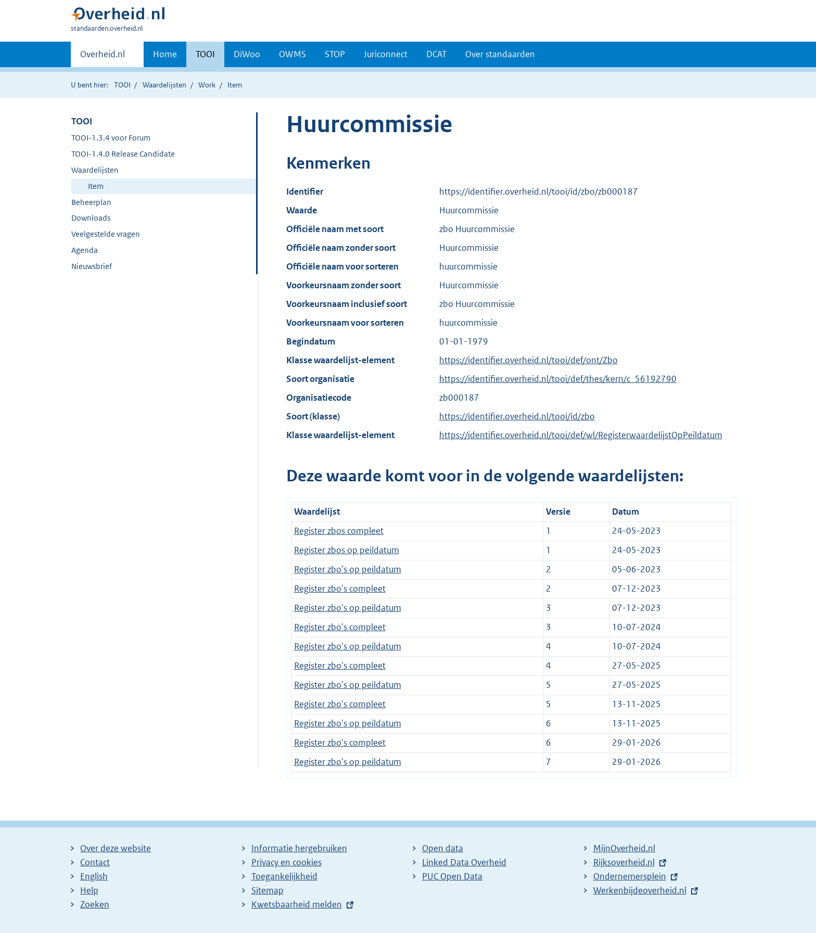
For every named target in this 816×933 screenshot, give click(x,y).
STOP (335, 54)
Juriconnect (385, 54)
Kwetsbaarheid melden (296, 904)
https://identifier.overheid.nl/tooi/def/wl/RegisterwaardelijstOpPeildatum (580, 435)
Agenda (84, 250)
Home (165, 54)
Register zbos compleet (339, 530)
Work (206, 85)
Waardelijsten (164, 85)
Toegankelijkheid (284, 876)
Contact (95, 862)
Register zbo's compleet (340, 588)
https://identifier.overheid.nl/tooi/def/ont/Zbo (528, 360)
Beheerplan (91, 202)
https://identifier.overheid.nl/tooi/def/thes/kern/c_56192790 (558, 379)
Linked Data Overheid (464, 862)
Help (89, 890)
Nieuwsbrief (91, 266)
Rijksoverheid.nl (624, 862)
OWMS (292, 54)
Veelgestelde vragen (105, 234)
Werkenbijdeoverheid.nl (639, 890)
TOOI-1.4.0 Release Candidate (123, 154)
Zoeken (94, 904)
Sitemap (267, 890)
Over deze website (115, 848)
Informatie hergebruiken (299, 848)
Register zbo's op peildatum (347, 569)
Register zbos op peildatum (346, 550)
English (94, 876)
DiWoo (247, 54)
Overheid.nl (102, 57)
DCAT (436, 54)
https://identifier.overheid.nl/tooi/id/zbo (517, 416)
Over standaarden (500, 54)
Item (96, 186)
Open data (442, 848)
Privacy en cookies (286, 862)
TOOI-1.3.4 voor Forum (110, 138)
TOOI (205, 54)
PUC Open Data (452, 876)
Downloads (90, 218)
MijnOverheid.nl (624, 848)
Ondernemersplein (629, 876)
